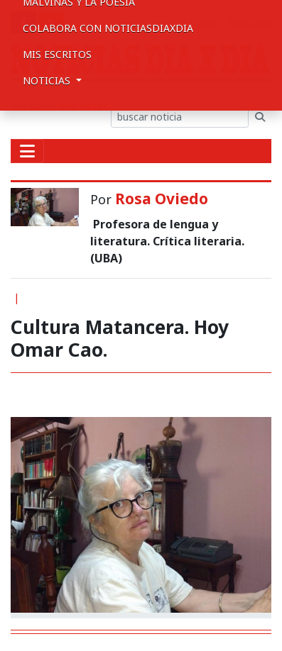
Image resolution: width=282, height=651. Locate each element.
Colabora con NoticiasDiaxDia (108, 28)
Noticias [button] (48, 80)
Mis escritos (57, 54)
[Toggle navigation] (27, 151)
